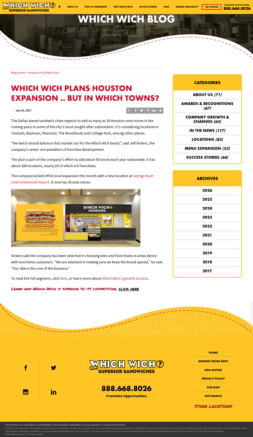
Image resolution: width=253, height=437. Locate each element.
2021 (207, 235)
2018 (207, 261)
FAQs (166, 7)
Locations (207, 139)
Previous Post (36, 73)
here (63, 278)
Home (213, 352)
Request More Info (213, 361)
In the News (207, 130)
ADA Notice (213, 370)
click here (129, 288)
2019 (207, 253)
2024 (207, 208)
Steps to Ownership (96, 7)
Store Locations (213, 406)
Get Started (211, 7)
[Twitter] (54, 368)
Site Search (213, 396)
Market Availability (187, 7)
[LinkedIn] (54, 392)
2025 (207, 199)
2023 (207, 217)
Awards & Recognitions (207, 106)
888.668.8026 (237, 8)
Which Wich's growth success (125, 278)
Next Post (53, 73)
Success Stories (148, 7)
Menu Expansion (207, 148)
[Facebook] (25, 368)
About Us (72, 7)
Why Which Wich (123, 7)
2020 (207, 244)
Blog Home (18, 73)
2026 (207, 190)
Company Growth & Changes (207, 119)
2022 (207, 226)
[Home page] (59, 7)
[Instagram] (25, 392)
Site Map (213, 387)
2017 (207, 270)
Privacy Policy (213, 378)
